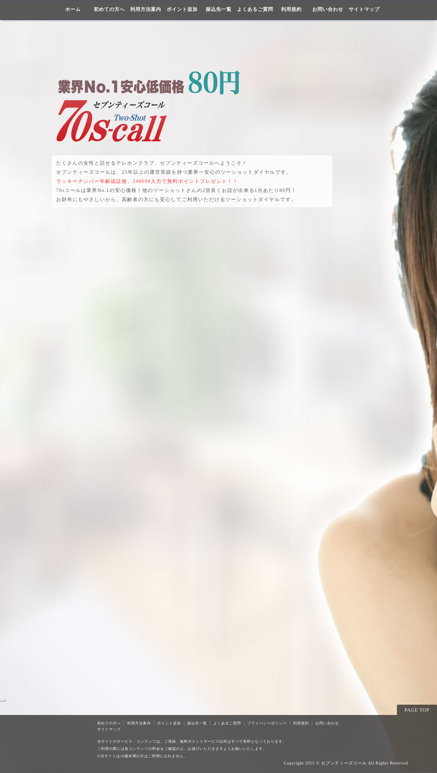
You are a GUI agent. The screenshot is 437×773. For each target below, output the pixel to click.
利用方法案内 (145, 9)
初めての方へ (109, 9)
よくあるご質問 (255, 9)
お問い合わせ (327, 9)
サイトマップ (364, 9)
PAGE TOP (417, 710)
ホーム (73, 9)
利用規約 (291, 9)
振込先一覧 (219, 9)
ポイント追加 (182, 9)
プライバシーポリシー (267, 723)
